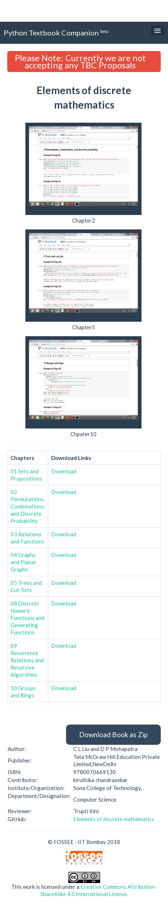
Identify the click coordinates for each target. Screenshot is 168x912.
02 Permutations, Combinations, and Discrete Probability (28, 506)
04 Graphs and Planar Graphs (23, 562)
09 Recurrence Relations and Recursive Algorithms (27, 660)
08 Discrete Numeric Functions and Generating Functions (27, 618)
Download (63, 471)
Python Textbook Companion (56, 32)
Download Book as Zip (113, 734)
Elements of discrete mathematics (113, 819)
